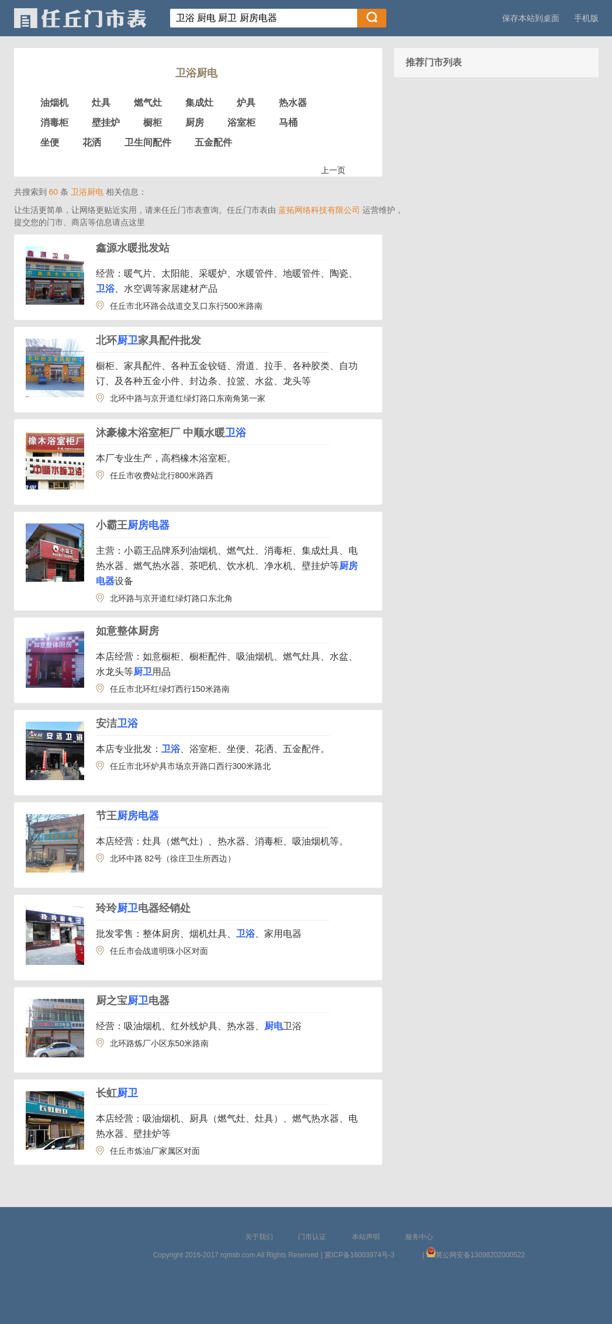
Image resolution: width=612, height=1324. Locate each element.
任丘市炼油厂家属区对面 (155, 1151)
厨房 (194, 122)
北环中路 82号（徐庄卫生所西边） (173, 858)
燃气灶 (148, 103)
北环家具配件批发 (148, 340)
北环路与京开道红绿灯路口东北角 (171, 598)
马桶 (288, 122)
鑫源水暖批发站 (133, 248)
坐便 (49, 142)
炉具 (246, 103)
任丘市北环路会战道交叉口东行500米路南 (186, 306)
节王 (127, 816)
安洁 (117, 723)
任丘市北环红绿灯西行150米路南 (170, 689)
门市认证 (312, 1237)
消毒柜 (54, 122)
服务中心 (419, 1237)
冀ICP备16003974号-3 (359, 1255)
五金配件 (213, 142)
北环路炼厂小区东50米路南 (159, 1043)
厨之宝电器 (133, 1000)
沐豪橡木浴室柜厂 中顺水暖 (171, 433)
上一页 (333, 170)
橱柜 (152, 122)
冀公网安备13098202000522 (480, 1255)
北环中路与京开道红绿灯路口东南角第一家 (187, 398)
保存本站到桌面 (530, 18)
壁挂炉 (106, 122)
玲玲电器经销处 (143, 908)
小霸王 (133, 525)
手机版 (586, 18)
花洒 (91, 142)
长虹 (117, 1093)
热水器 (293, 103)
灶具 (101, 103)
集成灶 (199, 103)
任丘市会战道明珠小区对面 (159, 951)
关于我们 (259, 1237)
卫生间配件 (148, 142)
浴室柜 (241, 122)
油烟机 (54, 103)
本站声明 (366, 1237)
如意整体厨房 (127, 631)
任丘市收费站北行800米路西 (161, 475)
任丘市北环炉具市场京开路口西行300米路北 (190, 766)
